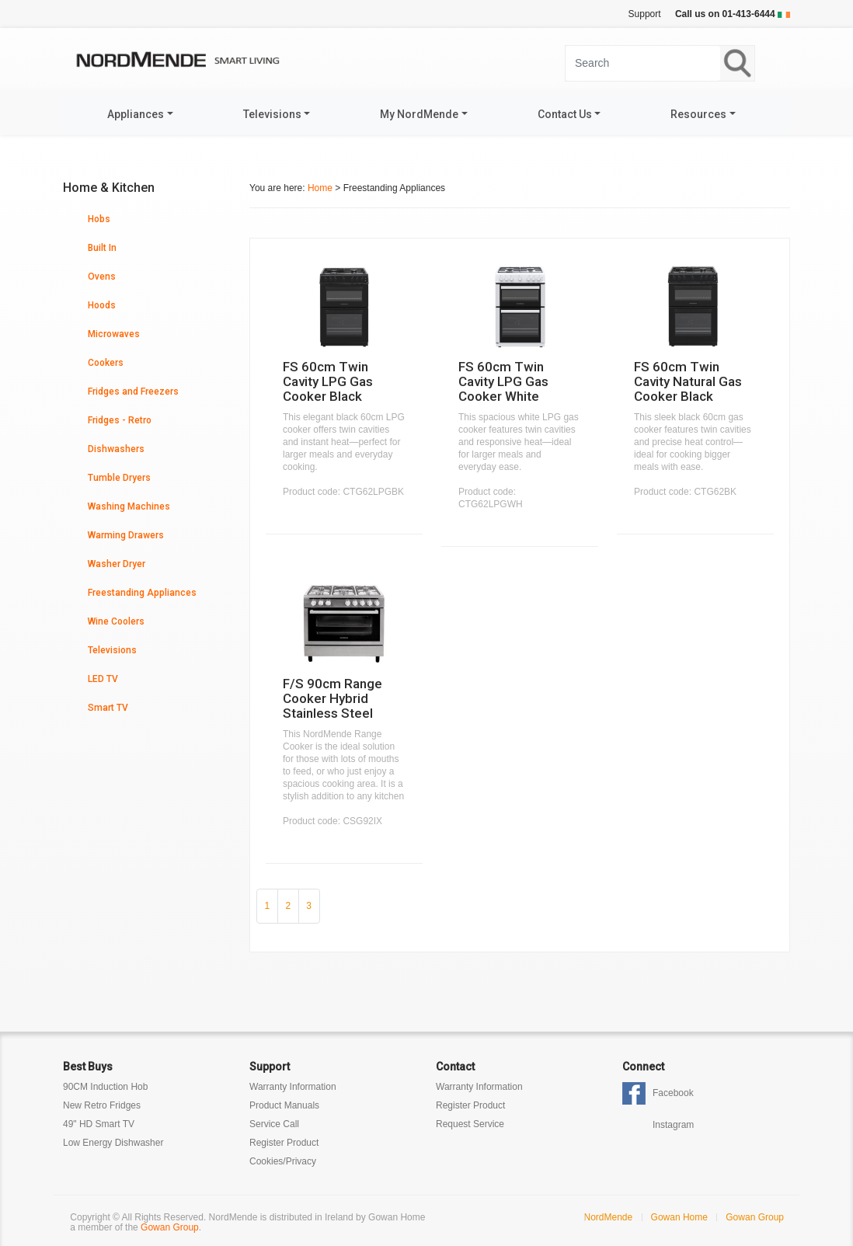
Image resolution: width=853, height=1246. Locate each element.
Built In (102, 247)
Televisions (112, 650)
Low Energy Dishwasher (113, 1142)
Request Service (470, 1124)
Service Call (274, 1124)
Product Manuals (284, 1105)
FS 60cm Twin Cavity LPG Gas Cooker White (503, 381)
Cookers (106, 362)
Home (320, 188)
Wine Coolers (116, 621)
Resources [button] (698, 114)
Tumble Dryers (119, 477)
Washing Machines (129, 506)
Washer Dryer (116, 564)
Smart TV (108, 707)
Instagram (673, 1124)
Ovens (102, 276)
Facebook (673, 1093)
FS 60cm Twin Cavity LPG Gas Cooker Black (328, 381)
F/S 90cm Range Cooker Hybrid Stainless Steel (332, 698)
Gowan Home (679, 1217)
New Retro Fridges (102, 1105)
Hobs (99, 219)
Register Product (284, 1142)
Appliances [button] (135, 114)
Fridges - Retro (119, 420)
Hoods (102, 305)
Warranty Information (292, 1086)
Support (644, 14)
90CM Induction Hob (105, 1086)
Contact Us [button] (565, 114)
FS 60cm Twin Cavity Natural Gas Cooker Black (688, 381)
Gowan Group (170, 1227)
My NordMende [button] (419, 114)
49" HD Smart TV (98, 1124)
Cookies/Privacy (282, 1161)
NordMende (608, 1217)
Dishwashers (116, 449)
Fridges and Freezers (133, 391)
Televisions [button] (272, 114)
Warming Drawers (126, 535)
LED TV (103, 678)
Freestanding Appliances (142, 592)
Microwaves (114, 334)
